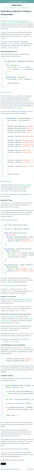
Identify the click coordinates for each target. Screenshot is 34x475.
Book (19, 8)
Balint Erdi (16, 5)
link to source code (6, 181)
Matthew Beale (15, 318)
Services (15, 8)
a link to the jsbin (9, 286)
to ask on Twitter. (17, 108)
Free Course (25, 8)
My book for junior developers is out (16, 1)
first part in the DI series (25, 185)
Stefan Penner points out (22, 300)
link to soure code (6, 92)
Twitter (32, 471)
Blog (10, 8)
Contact (28, 471)
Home (7, 8)
